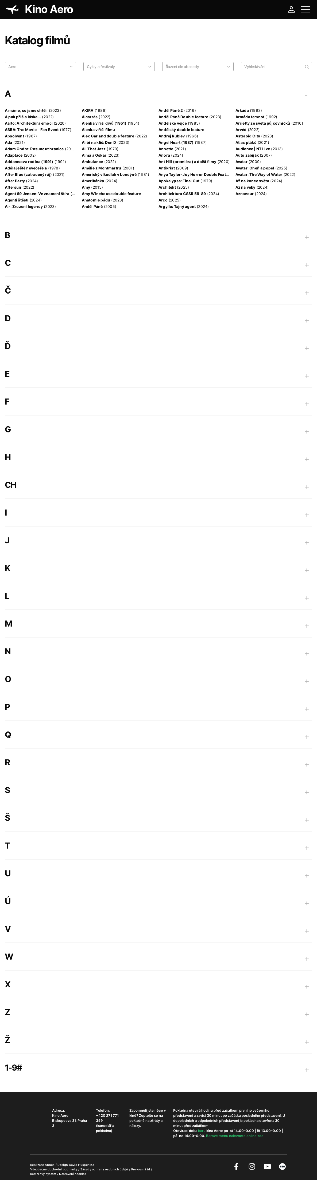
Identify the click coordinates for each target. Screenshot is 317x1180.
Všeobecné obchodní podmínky (54, 1169)
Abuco (50, 1165)
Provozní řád (141, 1169)
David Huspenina (81, 1165)
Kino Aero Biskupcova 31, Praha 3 (69, 1120)
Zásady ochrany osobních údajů (104, 1169)
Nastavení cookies (72, 1174)
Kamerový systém (43, 1174)
